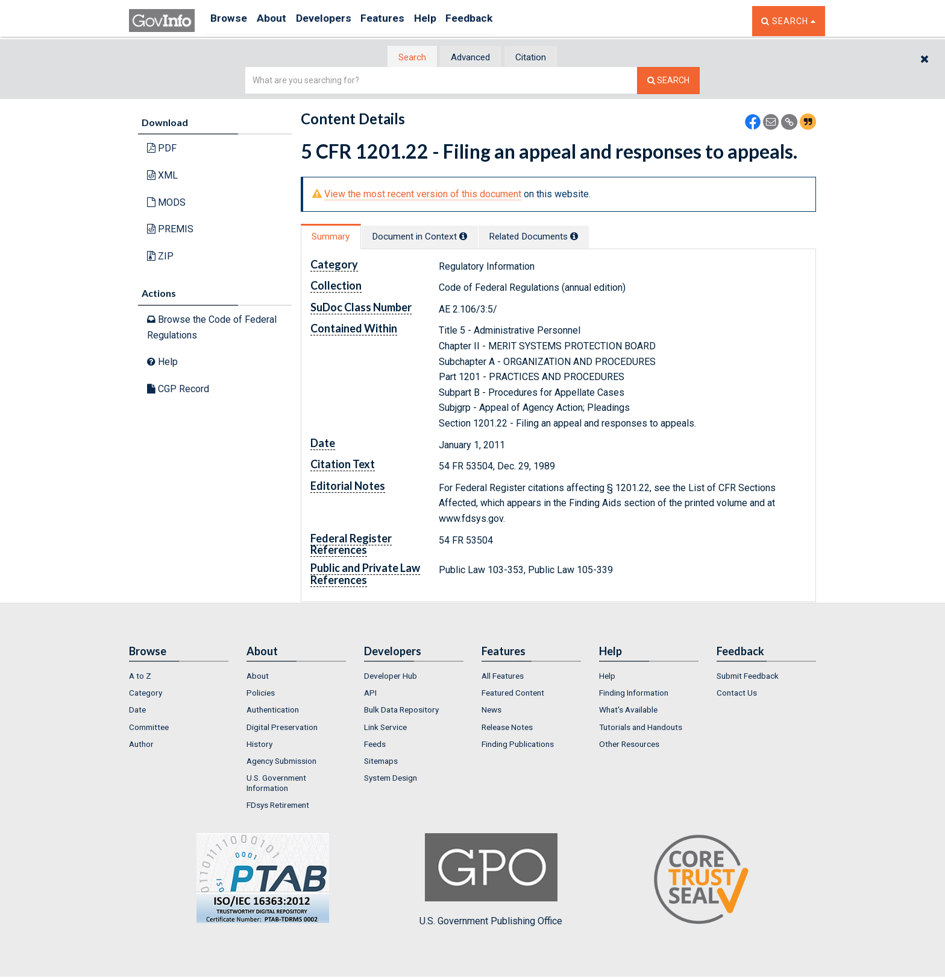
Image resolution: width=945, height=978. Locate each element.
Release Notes (507, 728)
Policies (260, 694)
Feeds (375, 745)
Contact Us (737, 694)
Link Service (385, 728)
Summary (336, 237)
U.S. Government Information (276, 784)
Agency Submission (281, 762)
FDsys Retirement (277, 806)
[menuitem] (178, 677)
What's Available (628, 711)
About (279, 21)
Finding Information (633, 694)
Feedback (503, 21)
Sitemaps (381, 762)
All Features (503, 677)
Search (400, 57)
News (491, 711)
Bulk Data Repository (401, 711)
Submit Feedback (748, 677)
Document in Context (437, 237)
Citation (542, 57)
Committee (149, 728)
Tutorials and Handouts (640, 728)
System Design (390, 779)
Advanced (470, 57)
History (259, 745)
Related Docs (566, 237)
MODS (166, 203)
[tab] (401, 58)
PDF (162, 149)
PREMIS (170, 230)
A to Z (140, 677)
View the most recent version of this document (422, 195)
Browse (230, 21)
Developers (338, 21)
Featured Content (513, 694)
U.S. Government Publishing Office (490, 881)
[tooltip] (482, 237)
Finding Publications (518, 745)
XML (162, 176)
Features (403, 21)
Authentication (272, 711)
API (370, 694)
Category (145, 694)
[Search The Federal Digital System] (668, 81)
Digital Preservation (282, 728)
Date (137, 711)
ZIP (160, 256)
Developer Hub (390, 677)
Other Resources (629, 745)
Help (452, 21)
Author (141, 745)
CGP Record (178, 389)
